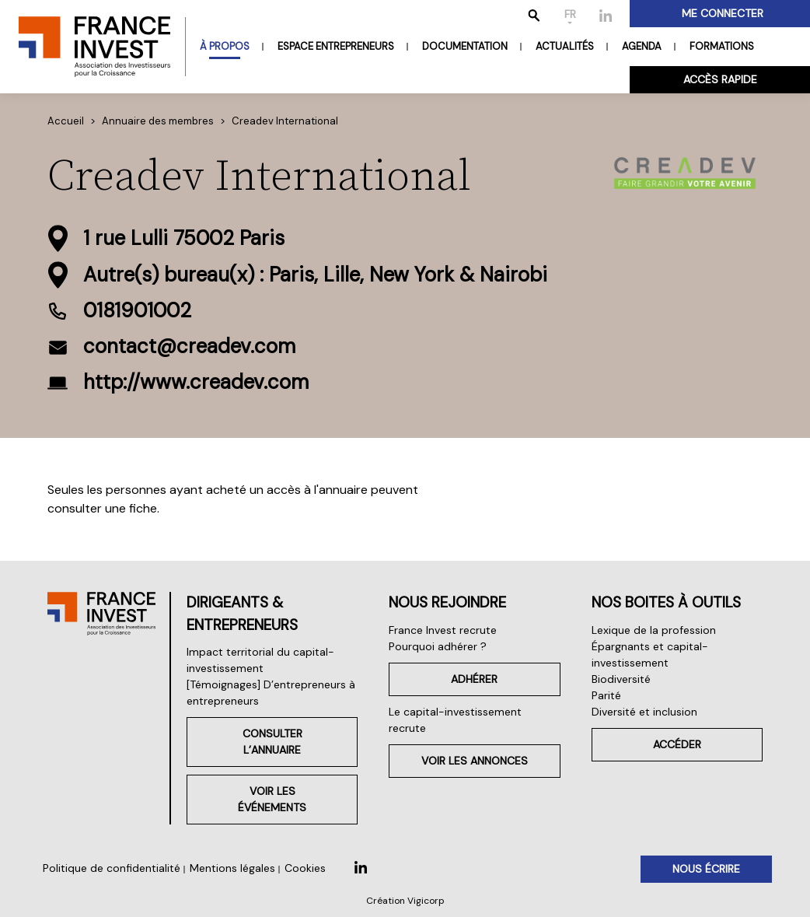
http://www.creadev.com (196, 382)
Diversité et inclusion (644, 712)
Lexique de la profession (654, 630)
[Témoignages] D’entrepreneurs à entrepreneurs (271, 692)
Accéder (677, 744)
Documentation (465, 46)
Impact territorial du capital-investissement (260, 660)
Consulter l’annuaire (272, 741)
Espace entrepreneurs (336, 46)
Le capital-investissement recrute (455, 720)
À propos (225, 46)
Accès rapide (720, 79)
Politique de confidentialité (111, 868)
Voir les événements (272, 799)
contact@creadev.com (189, 346)
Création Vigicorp (405, 900)
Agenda (642, 46)
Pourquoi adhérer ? (438, 646)
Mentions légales (232, 868)
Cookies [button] (305, 868)
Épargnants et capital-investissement (650, 654)
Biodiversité (621, 679)
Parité (606, 695)
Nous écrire (706, 869)
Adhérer (474, 679)
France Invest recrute (443, 630)
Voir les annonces (474, 761)
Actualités (565, 46)
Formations (722, 46)
